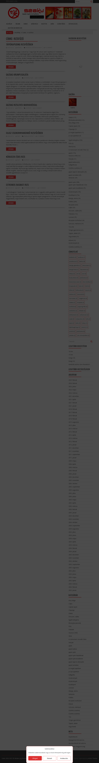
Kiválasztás (64, 758)
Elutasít (49, 758)
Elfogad (35, 758)
